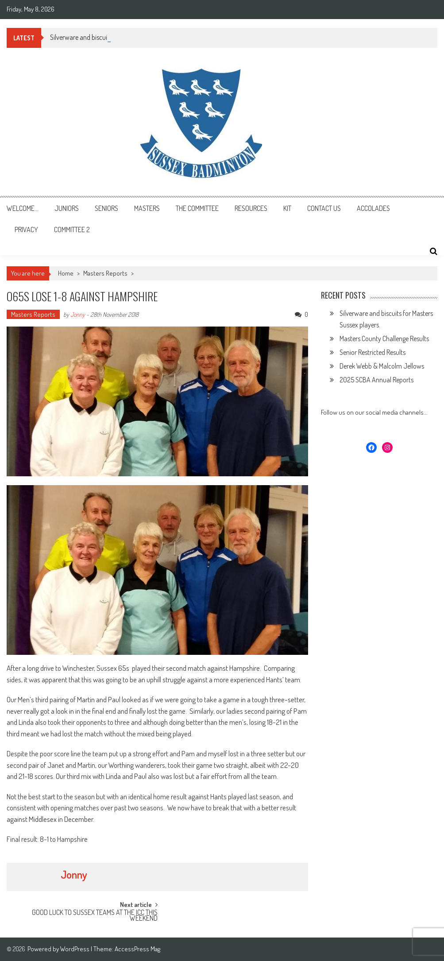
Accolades (373, 208)
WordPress (75, 949)
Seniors (106, 208)
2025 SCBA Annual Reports (376, 379)
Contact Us (324, 208)
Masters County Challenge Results (384, 338)
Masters (147, 208)
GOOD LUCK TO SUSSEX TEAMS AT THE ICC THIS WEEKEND (95, 916)
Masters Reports (105, 273)
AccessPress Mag (137, 949)
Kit (287, 208)
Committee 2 (72, 229)
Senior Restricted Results (372, 352)
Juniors (66, 208)
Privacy (26, 229)
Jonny (77, 314)
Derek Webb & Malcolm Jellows (382, 366)
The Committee (197, 208)
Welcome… (23, 208)
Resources (251, 208)
